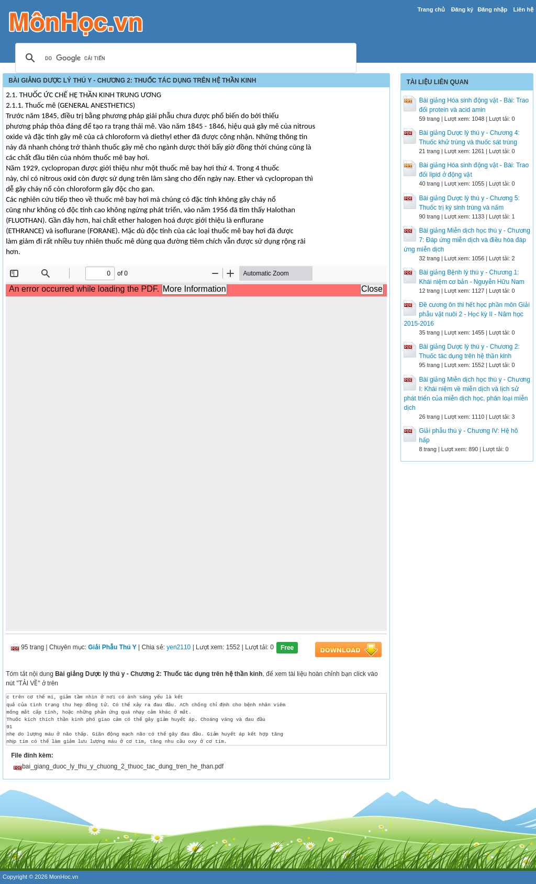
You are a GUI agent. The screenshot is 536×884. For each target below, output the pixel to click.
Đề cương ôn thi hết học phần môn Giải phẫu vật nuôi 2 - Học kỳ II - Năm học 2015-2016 (466, 314)
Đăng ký (462, 9)
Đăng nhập (492, 9)
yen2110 (178, 647)
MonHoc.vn (64, 877)
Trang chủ (431, 9)
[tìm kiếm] (184, 58)
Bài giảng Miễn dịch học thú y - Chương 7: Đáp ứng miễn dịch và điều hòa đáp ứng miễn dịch (467, 240)
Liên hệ (523, 9)
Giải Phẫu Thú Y (112, 647)
